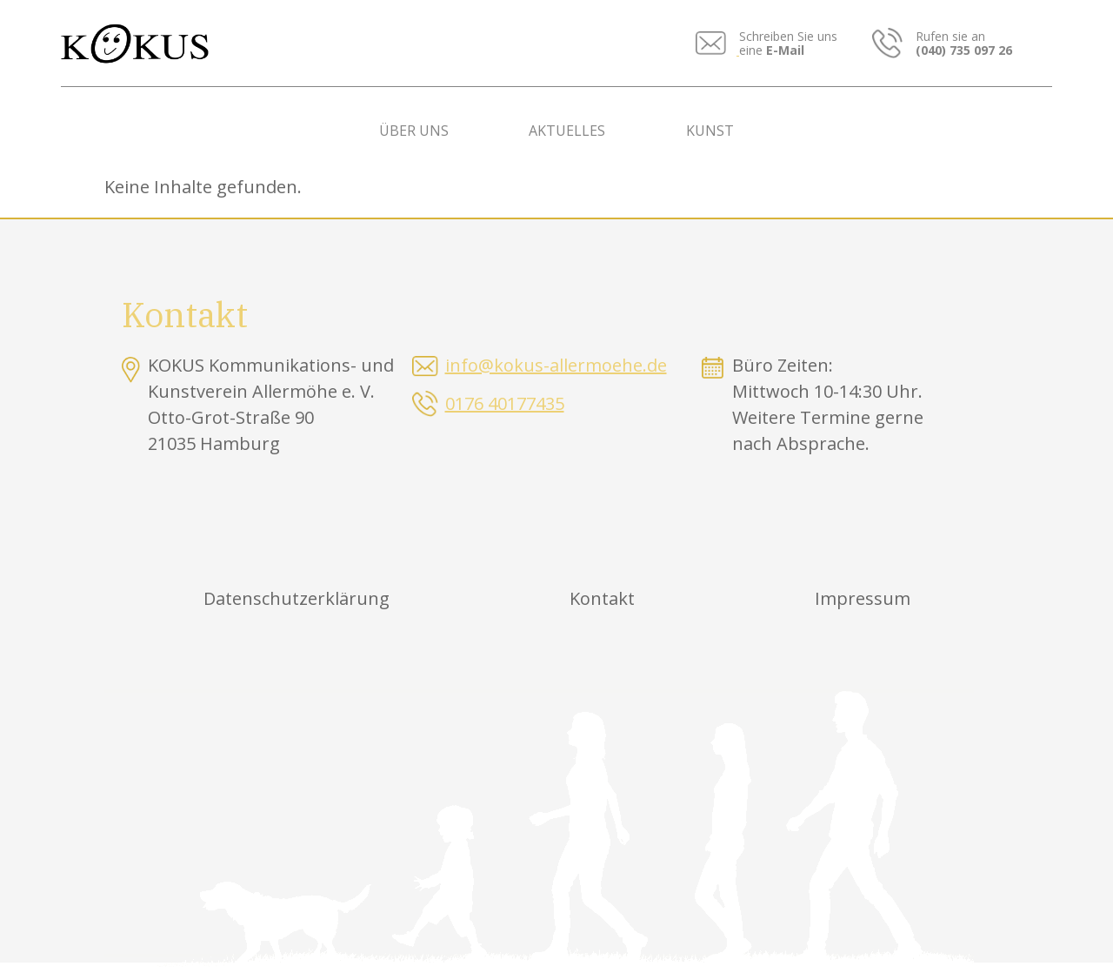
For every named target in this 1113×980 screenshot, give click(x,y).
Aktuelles (567, 130)
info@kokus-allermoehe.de (556, 365)
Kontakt (602, 598)
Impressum (862, 598)
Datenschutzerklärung (296, 598)
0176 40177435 (504, 403)
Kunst (710, 130)
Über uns (414, 130)
